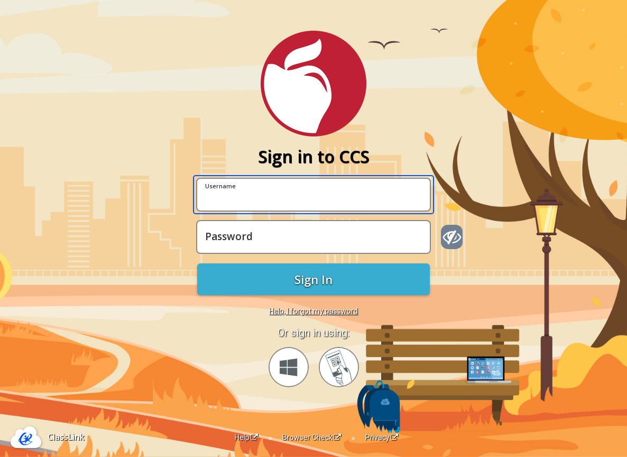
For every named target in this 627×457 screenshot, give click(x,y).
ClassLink (66, 437)
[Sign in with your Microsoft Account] (289, 367)
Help (246, 437)
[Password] (313, 237)
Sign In (313, 279)
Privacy (381, 437)
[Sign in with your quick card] (339, 367)
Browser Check (311, 437)
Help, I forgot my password (313, 311)
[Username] (313, 195)
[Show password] (452, 237)
